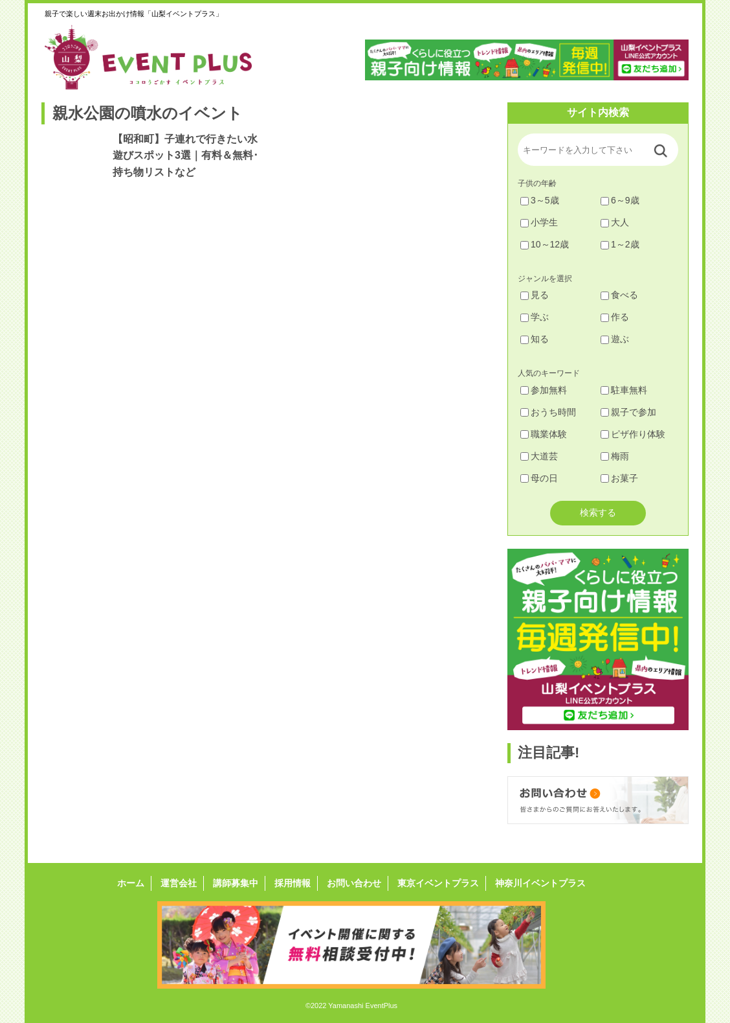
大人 (615, 222)
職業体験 (543, 434)
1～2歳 (620, 244)
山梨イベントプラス (158, 57)
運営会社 (178, 883)
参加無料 (543, 390)
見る (534, 295)
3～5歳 (539, 200)
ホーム (130, 883)
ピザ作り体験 (633, 434)
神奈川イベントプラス (540, 883)
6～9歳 (620, 200)
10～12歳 (544, 244)
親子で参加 (628, 412)
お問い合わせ (354, 883)
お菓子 (619, 478)
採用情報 (292, 883)
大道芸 (539, 456)
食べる (619, 295)
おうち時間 (548, 412)
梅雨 (615, 456)
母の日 (539, 478)
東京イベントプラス (438, 883)
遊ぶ (615, 339)
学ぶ (534, 317)
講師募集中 (235, 883)
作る (615, 317)
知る (534, 339)
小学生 (539, 222)
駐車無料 (624, 390)
